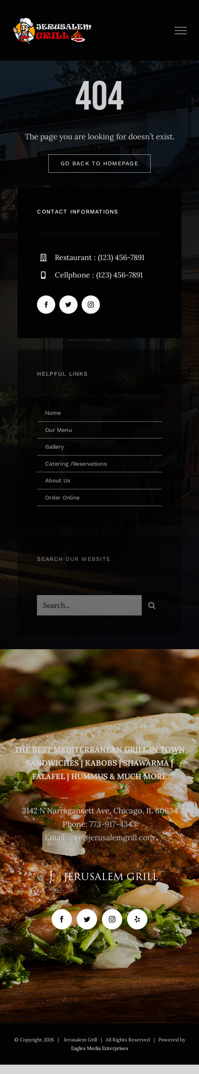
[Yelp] (137, 919)
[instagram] (91, 305)
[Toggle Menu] (181, 30)
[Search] (152, 607)
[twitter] (68, 305)
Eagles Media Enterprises (99, 1048)
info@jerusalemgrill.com (111, 837)
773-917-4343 (112, 824)
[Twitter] (87, 919)
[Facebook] (62, 919)
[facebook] (46, 305)
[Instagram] (112, 919)
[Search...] (89, 607)
